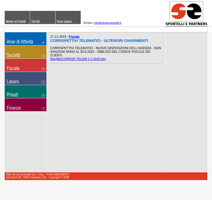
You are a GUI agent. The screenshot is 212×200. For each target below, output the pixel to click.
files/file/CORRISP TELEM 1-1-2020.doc (78, 59)
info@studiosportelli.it (107, 22)
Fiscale (74, 37)
